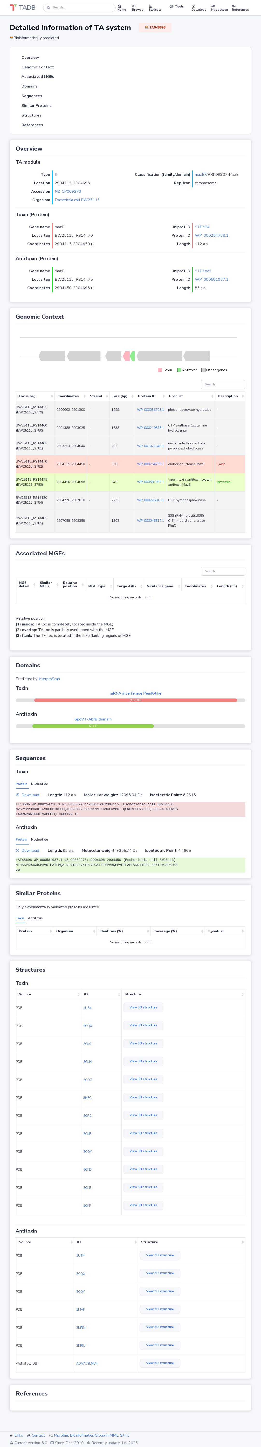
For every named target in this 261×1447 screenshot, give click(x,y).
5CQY (87, 1151)
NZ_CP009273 (68, 191)
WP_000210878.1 (150, 428)
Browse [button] (138, 8)
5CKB (87, 1133)
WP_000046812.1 (150, 520)
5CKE (87, 1187)
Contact (38, 1435)
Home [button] (121, 8)
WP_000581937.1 (211, 279)
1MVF (80, 1309)
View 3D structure (143, 1007)
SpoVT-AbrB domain (93, 719)
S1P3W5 (203, 271)
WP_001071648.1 (150, 446)
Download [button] (199, 8)
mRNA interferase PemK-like (135, 693)
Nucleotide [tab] (39, 784)
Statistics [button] (155, 8)
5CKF (87, 1205)
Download (27, 795)
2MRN (80, 1327)
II (56, 174)
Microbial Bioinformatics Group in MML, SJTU (92, 1435)
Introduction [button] (219, 8)
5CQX (87, 1026)
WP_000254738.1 (211, 235)
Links (18, 1435)
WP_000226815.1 (150, 500)
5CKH (87, 1061)
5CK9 (87, 1044)
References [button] (240, 8)
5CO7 (87, 1080)
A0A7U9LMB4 (87, 1363)
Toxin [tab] (20, 918)
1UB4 (87, 1008)
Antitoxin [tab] (35, 918)
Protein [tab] (21, 784)
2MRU (80, 1345)
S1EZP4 (202, 227)
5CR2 (87, 1115)
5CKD (87, 1169)
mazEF (200, 174)
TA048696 (155, 27)
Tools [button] (176, 6)
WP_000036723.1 (150, 409)
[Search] (79, 8)
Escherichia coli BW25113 (77, 200)
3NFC (87, 1097)
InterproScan (49, 679)
